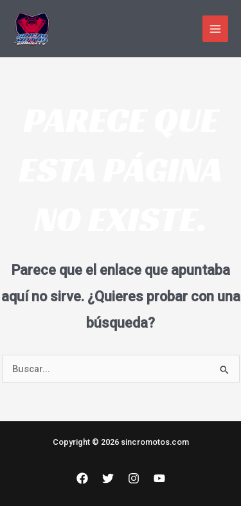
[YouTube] (159, 478)
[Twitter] (108, 478)
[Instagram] (133, 478)
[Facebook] (82, 478)
